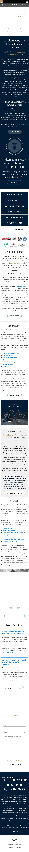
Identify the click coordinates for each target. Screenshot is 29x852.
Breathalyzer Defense (9, 530)
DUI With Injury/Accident (10, 541)
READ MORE (14, 132)
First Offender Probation (10, 357)
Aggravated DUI (7, 528)
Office (24, 5)
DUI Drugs (5, 535)
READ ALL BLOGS (14, 688)
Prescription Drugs (8, 364)
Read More (9, 652)
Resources (10, 844)
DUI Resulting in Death (9, 537)
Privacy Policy (18, 760)
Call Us (5, 5)
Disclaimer (10, 760)
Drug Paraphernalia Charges (11, 353)
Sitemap (18, 847)
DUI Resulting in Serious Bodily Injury (13, 539)
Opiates (5, 366)
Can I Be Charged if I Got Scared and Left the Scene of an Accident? (14, 662)
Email (14, 5)
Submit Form (14, 765)
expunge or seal (20, 286)
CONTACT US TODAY (14, 421)
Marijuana (5, 360)
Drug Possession (7, 355)
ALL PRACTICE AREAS (14, 229)
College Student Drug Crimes (11, 362)
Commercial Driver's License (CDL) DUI (14, 532)
